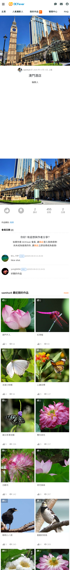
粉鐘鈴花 (6, 554)
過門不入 (6, 335)
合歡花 (5, 485)
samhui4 (24, 70)
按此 (41, 242)
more (66, 293)
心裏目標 (41, 385)
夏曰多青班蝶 (8, 435)
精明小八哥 (7, 535)
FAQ (66, 11)
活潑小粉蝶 (7, 385)
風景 (12, 222)
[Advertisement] (35, 122)
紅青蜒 (40, 335)
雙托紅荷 (41, 554)
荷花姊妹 (41, 485)
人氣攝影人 (17, 11)
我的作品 (36, 12)
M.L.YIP (15, 256)
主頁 (3, 11)
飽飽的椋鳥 (42, 535)
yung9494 (15, 269)
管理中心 (53, 11)
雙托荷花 (41, 435)
